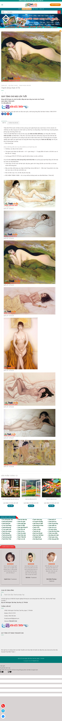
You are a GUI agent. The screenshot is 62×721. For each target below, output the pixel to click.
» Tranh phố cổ (52, 519)
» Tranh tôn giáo (21, 521)
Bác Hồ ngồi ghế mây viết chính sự (11, 499)
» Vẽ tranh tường (52, 529)
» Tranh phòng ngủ (6, 527)
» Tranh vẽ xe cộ (52, 527)
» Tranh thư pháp (21, 533)
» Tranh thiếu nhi (52, 525)
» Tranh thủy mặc (21, 535)
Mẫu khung (35, 9)
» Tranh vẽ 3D (35, 527)
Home (19, 9)
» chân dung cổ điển (37, 523)
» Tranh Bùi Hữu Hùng (53, 531)
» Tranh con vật (21, 539)
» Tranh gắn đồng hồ (22, 527)
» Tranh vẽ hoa (20, 531)
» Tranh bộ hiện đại (22, 519)
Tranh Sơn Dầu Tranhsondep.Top (14, 594)
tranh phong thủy (21, 159)
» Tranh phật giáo (21, 523)
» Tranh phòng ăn (5, 523)
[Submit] (59, 12)
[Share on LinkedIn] (11, 114)
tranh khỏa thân (30, 159)
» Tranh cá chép (36, 529)
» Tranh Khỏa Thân (6, 539)
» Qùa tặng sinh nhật (53, 535)
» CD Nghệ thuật (36, 537)
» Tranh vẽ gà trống (53, 523)
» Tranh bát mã (36, 531)
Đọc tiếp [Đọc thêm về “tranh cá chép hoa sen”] (51, 505)
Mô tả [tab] (4, 122)
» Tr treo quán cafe (6, 529)
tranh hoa (13, 159)
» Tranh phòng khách (6, 521)
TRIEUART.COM (13, 621)
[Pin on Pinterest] (8, 114)
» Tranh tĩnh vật (21, 529)
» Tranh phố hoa (52, 521)
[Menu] (2, 5)
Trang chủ (4, 85)
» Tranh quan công (52, 537)
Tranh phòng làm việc (25, 85)
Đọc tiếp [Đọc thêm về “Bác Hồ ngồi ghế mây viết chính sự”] (11, 505)
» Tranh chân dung (37, 519)
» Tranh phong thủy (6, 535)
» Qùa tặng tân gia (37, 539)
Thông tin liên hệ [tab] (12, 122)
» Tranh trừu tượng (6, 531)
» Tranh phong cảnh (6, 537)
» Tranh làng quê (5, 533)
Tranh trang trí (26, 9)
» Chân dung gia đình (53, 539)
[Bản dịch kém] (9, 672)
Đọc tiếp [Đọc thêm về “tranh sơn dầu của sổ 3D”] (31, 505)
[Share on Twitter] (5, 114)
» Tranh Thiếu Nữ (21, 537)
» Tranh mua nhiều (52, 533)
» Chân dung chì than (37, 525)
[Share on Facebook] (2, 114)
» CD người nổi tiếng (37, 521)
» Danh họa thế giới (37, 533)
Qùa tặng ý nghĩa (13, 85)
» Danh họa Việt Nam (37, 535)
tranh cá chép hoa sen (51, 499)
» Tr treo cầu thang (6, 525)
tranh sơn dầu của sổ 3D (31, 499)
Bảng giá (41, 9)
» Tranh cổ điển (21, 525)
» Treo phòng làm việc (7, 519)
